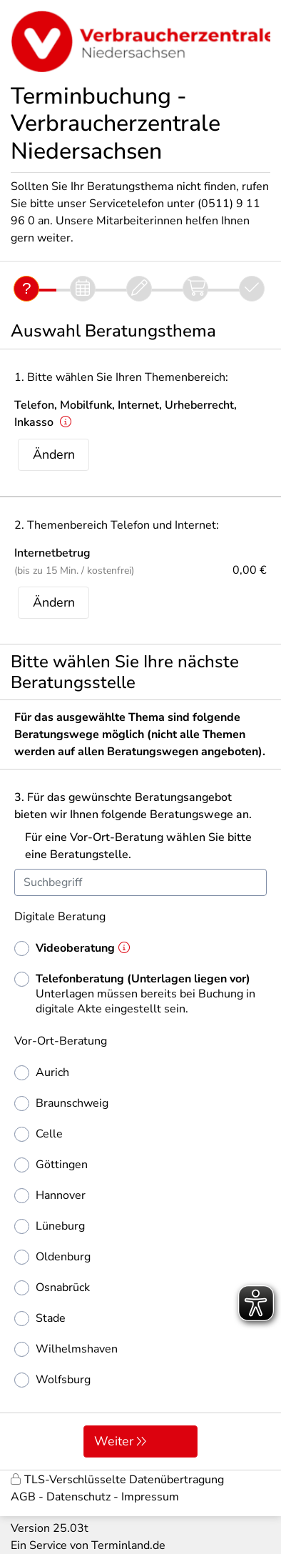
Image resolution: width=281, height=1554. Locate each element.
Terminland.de (128, 1545)
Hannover (50, 1195)
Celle (38, 1134)
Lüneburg (49, 1226)
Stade (40, 1318)
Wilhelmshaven (66, 1349)
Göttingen (51, 1164)
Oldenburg (52, 1257)
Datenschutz (78, 1497)
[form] (140, 1084)
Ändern (54, 454)
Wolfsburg (52, 1380)
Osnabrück (52, 1287)
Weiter (113, 1441)
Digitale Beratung (60, 917)
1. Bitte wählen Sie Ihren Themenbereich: (121, 377)
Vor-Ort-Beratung (60, 1041)
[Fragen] (26, 289)
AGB (23, 1497)
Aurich (41, 1072)
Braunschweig (61, 1103)
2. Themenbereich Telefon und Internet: (116, 525)
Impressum (150, 1497)
